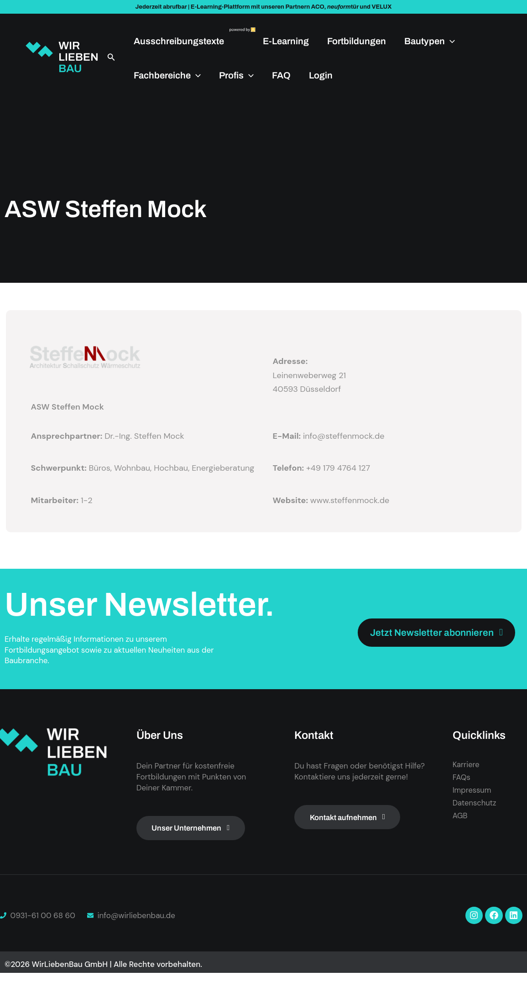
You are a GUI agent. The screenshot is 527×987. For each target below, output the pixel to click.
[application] (450, 41)
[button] (111, 57)
